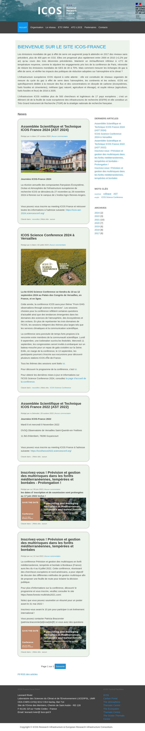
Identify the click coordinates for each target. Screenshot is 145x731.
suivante (60, 666)
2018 (97, 229)
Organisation (36, 27)
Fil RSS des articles (28, 674)
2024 (97, 212)
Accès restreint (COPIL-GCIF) (35, 40)
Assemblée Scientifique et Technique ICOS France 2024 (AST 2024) (51, 128)
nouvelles (36, 219)
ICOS (106, 695)
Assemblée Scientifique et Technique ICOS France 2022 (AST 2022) (51, 405)
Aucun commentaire (60, 136)
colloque (107, 194)
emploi (97, 197)
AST (115, 194)
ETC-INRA (63, 27)
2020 (97, 223)
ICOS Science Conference (60, 388)
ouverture (98, 194)
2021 (97, 219)
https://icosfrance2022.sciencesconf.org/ (51, 451)
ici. (64, 363)
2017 (97, 233)
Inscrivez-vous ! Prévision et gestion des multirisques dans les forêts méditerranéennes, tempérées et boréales (50, 544)
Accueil (23, 27)
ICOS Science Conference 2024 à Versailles (47, 236)
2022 (97, 216)
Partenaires (90, 27)
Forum (56, 40)
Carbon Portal (110, 698)
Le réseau (51, 27)
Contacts (103, 27)
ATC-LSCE (76, 27)
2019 (97, 226)
